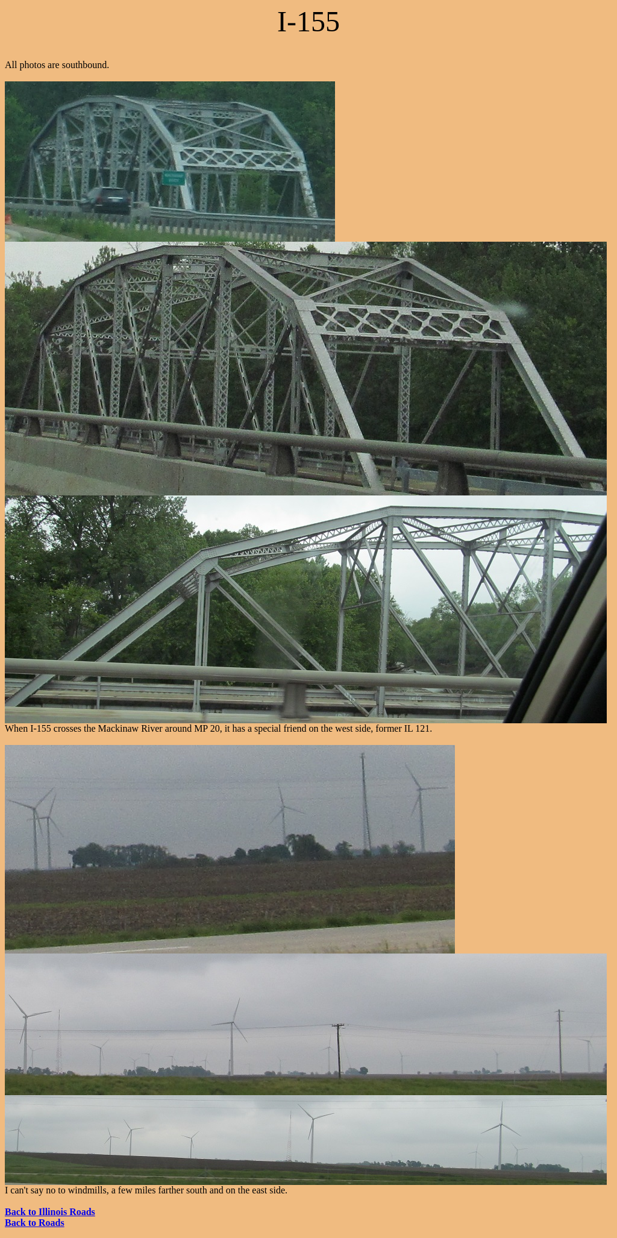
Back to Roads (34, 1223)
